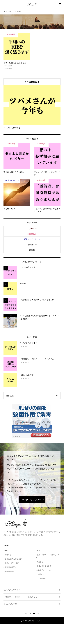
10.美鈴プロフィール (43, 570)
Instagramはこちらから (32, 500)
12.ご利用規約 (40, 578)
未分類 (32, 250)
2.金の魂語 (32, 234)
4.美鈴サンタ (32, 244)
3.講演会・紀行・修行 (11, 563)
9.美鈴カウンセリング (43, 566)
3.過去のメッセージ (32, 239)
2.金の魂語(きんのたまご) (12, 559)
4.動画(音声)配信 (9, 567)
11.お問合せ (39, 574)
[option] (32, 107)
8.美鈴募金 (39, 562)
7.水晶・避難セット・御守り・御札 (47, 556)
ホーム (5, 551)
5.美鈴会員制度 (9, 571)
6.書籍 (37, 551)
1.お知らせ (32, 228)
